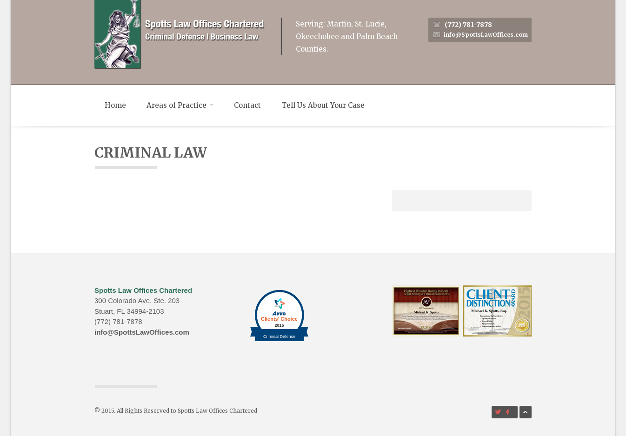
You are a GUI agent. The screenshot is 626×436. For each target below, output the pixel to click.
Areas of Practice (180, 105)
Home (115, 105)
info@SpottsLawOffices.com (486, 34)
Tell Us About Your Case (323, 105)
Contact (247, 105)
